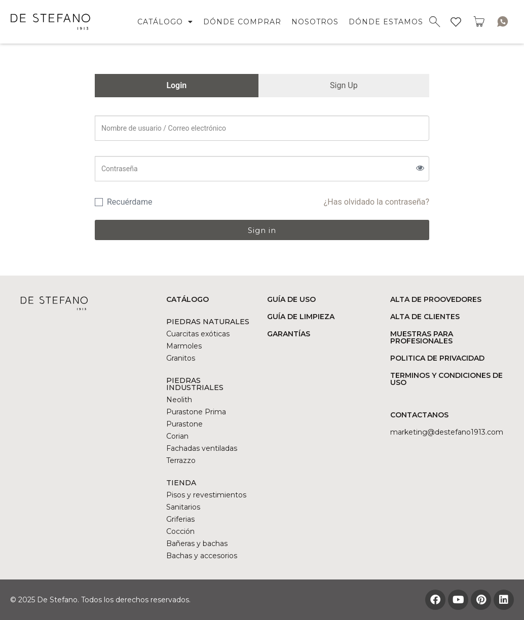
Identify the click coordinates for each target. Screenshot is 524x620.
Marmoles (184, 346)
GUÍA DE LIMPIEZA (300, 316)
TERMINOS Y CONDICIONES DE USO (446, 379)
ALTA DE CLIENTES (425, 316)
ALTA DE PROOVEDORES (435, 299)
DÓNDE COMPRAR (242, 21)
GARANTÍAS (288, 333)
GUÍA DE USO (291, 299)
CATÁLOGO (165, 21)
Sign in (262, 230)
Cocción (180, 531)
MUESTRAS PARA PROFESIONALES (421, 337)
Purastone (184, 424)
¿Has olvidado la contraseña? (376, 202)
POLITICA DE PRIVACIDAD (437, 358)
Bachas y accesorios (201, 555)
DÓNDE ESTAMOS (386, 21)
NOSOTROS (315, 21)
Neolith (179, 399)
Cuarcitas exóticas (198, 333)
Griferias (180, 519)
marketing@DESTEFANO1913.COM (446, 432)
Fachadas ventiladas (201, 448)
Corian (177, 436)
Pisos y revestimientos (206, 494)
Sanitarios (183, 507)
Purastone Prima (196, 411)
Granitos (180, 358)
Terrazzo (181, 460)
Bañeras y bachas (197, 543)
